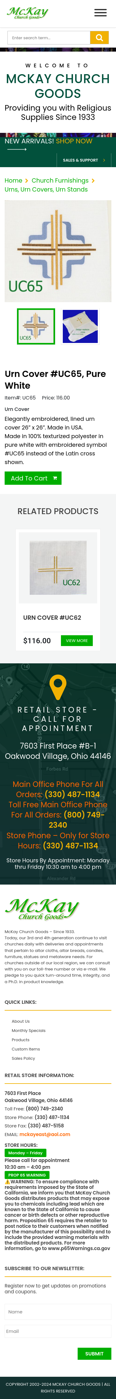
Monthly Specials (28, 1030)
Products (20, 1040)
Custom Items (26, 1049)
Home (13, 180)
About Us (21, 1021)
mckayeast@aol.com (44, 1134)
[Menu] (100, 13)
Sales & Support (80, 160)
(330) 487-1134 (72, 794)
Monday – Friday (25, 1153)
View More (77, 641)
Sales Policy (23, 1058)
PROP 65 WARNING (27, 1175)
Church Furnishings (60, 180)
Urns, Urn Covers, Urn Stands (46, 189)
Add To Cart (29, 478)
